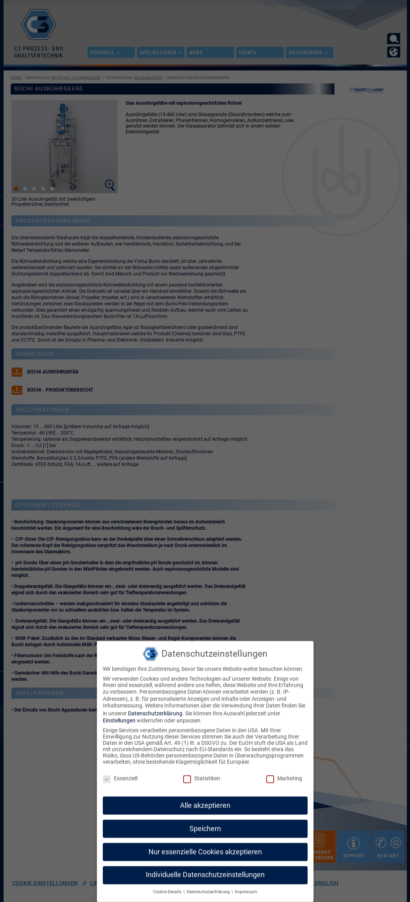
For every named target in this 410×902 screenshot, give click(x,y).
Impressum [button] (246, 884)
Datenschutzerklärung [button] (209, 884)
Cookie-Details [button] (168, 884)
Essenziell (120, 771)
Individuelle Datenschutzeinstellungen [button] (205, 867)
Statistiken (201, 771)
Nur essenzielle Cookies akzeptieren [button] (205, 844)
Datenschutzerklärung (155, 706)
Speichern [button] (205, 821)
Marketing (284, 771)
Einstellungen (119, 713)
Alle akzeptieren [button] (205, 798)
